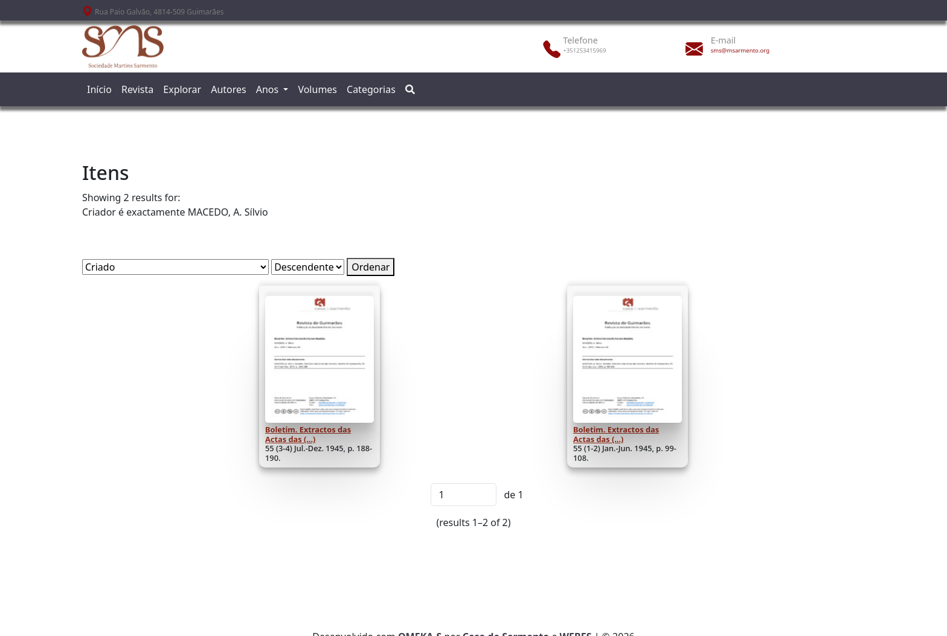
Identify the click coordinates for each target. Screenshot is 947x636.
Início (99, 89)
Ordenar (371, 267)
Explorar (182, 89)
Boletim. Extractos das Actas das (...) (308, 434)
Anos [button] (268, 89)
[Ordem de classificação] (307, 267)
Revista (137, 89)
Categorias (371, 89)
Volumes (317, 89)
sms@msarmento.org (740, 50)
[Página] (463, 494)
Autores (228, 89)
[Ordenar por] (175, 267)
